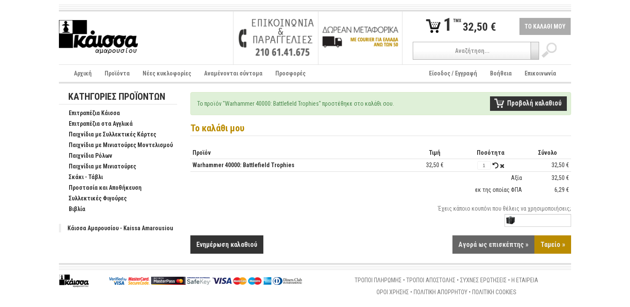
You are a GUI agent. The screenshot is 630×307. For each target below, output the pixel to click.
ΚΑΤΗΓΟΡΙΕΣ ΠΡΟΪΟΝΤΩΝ (116, 97)
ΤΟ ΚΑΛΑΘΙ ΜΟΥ (545, 26)
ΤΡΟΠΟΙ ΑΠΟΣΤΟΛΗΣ (430, 280)
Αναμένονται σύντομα (233, 73)
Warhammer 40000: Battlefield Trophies (243, 165)
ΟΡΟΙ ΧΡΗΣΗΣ (392, 292)
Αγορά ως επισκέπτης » (493, 245)
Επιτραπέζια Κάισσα (90, 113)
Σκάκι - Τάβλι (81, 177)
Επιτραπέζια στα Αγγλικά (96, 124)
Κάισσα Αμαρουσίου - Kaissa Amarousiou (120, 228)
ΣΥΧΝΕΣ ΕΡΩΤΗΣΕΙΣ (483, 280)
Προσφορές (290, 73)
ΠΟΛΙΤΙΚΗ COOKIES (494, 292)
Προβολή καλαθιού (534, 103)
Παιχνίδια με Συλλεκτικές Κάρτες (108, 135)
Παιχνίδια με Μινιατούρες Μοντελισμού (116, 145)
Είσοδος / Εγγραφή (453, 73)
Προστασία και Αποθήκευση (101, 188)
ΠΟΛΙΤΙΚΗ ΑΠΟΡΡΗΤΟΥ (440, 292)
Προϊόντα (117, 73)
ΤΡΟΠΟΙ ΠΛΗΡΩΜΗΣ (378, 280)
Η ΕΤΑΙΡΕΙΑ (524, 280)
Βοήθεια (501, 73)
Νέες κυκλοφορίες (167, 73)
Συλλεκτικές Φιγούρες (93, 199)
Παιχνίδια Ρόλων (86, 156)
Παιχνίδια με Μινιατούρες (98, 167)
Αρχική (83, 73)
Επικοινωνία (540, 73)
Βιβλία (72, 209)
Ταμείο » (552, 245)
